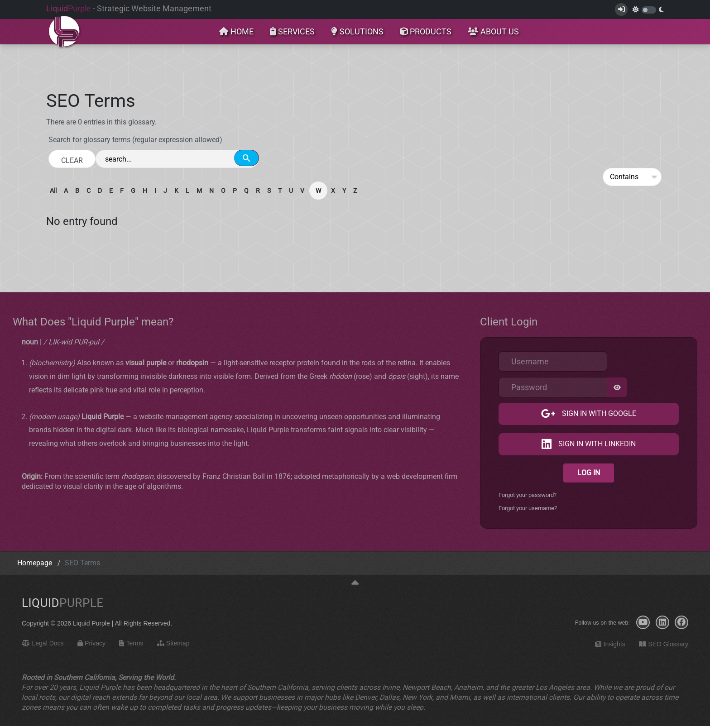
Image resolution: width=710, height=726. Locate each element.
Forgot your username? (528, 508)
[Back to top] (355, 583)
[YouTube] (643, 622)
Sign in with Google (598, 414)
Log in (588, 472)
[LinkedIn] (662, 622)
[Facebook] (681, 622)
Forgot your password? (527, 495)
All (53, 190)
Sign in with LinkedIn (596, 444)
